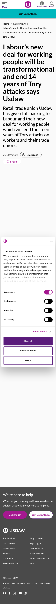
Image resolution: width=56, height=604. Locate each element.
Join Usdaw (9, 543)
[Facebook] (9, 593)
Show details (40, 331)
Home (6, 23)
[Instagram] (25, 593)
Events (6, 553)
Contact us (8, 558)
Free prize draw (10, 563)
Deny (28, 360)
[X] (14, 593)
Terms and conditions (40, 558)
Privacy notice (37, 553)
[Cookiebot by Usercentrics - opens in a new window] (40, 241)
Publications (9, 538)
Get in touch (15, 514)
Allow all (28, 341)
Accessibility (42, 4)
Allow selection (28, 350)
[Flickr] (4, 593)
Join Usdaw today (28, 13)
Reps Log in (35, 543)
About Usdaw (36, 548)
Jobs (32, 563)
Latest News (19, 23)
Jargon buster (36, 538)
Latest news (9, 548)
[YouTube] (20, 593)
